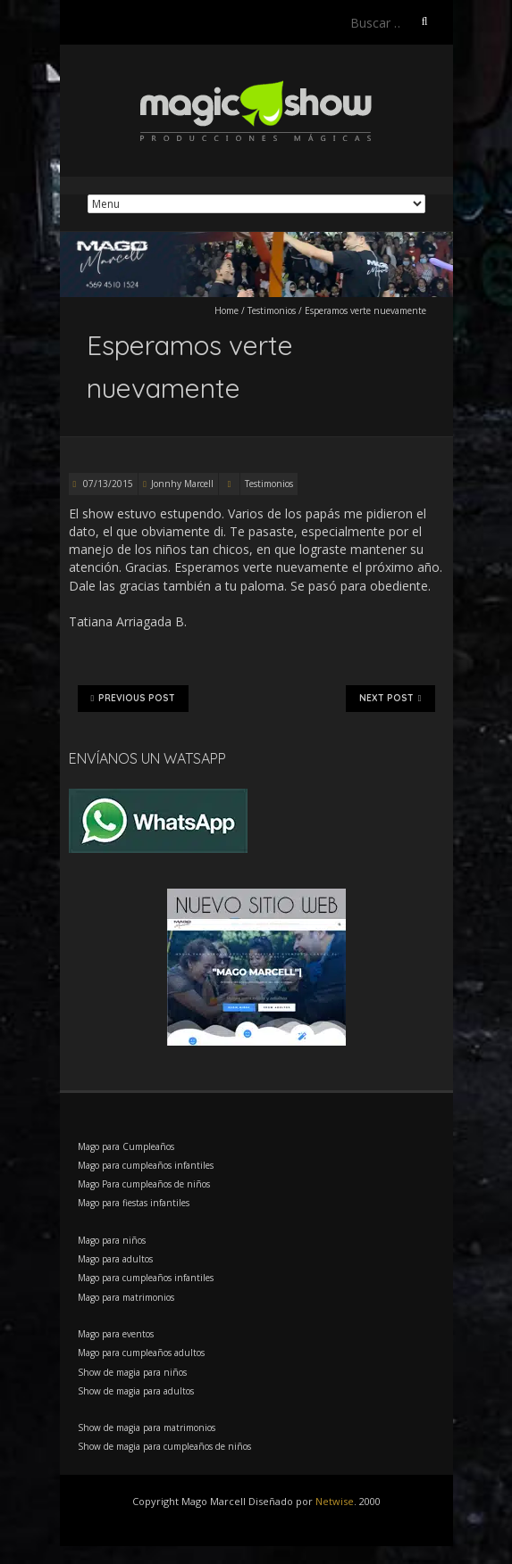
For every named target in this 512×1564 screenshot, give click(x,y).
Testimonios (272, 310)
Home (226, 310)
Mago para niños (112, 1240)
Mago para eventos (116, 1334)
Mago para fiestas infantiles (133, 1202)
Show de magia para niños (132, 1372)
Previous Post (133, 699)
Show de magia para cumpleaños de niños (164, 1446)
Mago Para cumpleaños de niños (144, 1184)
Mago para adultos (115, 1259)
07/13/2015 (106, 483)
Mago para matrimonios (126, 1297)
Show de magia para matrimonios (146, 1427)
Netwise (334, 1501)
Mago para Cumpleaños (126, 1146)
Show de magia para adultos (136, 1391)
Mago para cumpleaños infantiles (146, 1165)
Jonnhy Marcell (182, 483)
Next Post (390, 699)
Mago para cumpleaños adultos (141, 1352)
